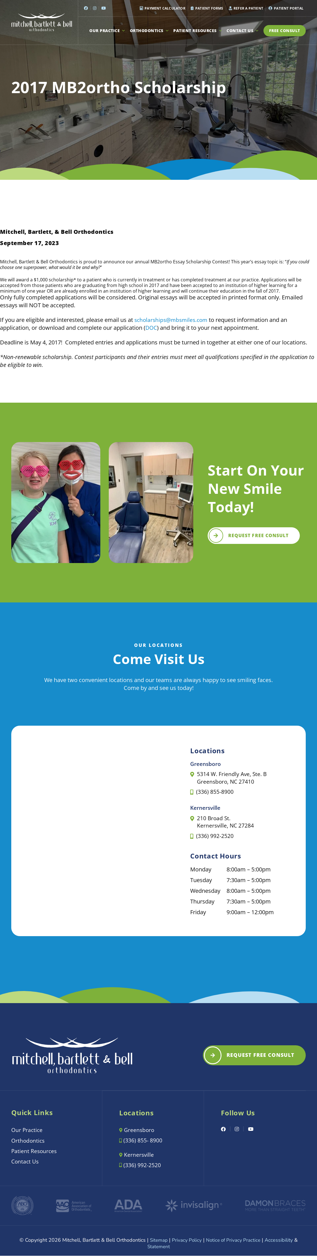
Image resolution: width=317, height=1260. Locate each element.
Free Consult (284, 30)
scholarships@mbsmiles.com (172, 320)
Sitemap (157, 1244)
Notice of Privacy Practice (234, 1244)
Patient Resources (197, 30)
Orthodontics (149, 30)
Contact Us (243, 30)
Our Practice (107, 30)
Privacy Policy (186, 1244)
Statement (158, 1251)
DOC (151, 327)
